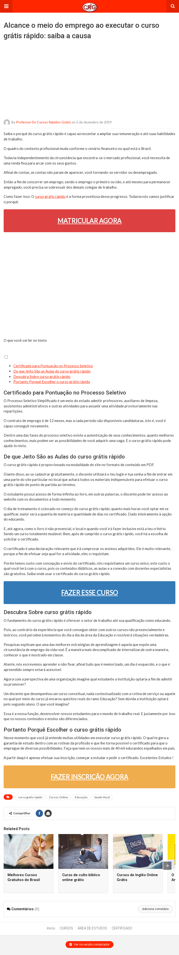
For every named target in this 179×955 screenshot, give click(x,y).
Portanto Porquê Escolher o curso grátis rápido (51, 381)
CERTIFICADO (122, 928)
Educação (81, 797)
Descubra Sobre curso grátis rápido (41, 376)
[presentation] (167, 866)
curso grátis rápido (50, 196)
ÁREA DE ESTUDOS (92, 928)
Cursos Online (58, 797)
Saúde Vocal (102, 797)
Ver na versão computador (89, 944)
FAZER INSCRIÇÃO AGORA (89, 777)
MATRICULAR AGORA (89, 221)
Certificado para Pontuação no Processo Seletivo (53, 366)
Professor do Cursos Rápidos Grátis (43, 122)
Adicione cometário (155, 909)
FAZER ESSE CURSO (89, 593)
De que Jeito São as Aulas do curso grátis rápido (52, 371)
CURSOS (66, 928)
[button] (6, 6)
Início (51, 928)
